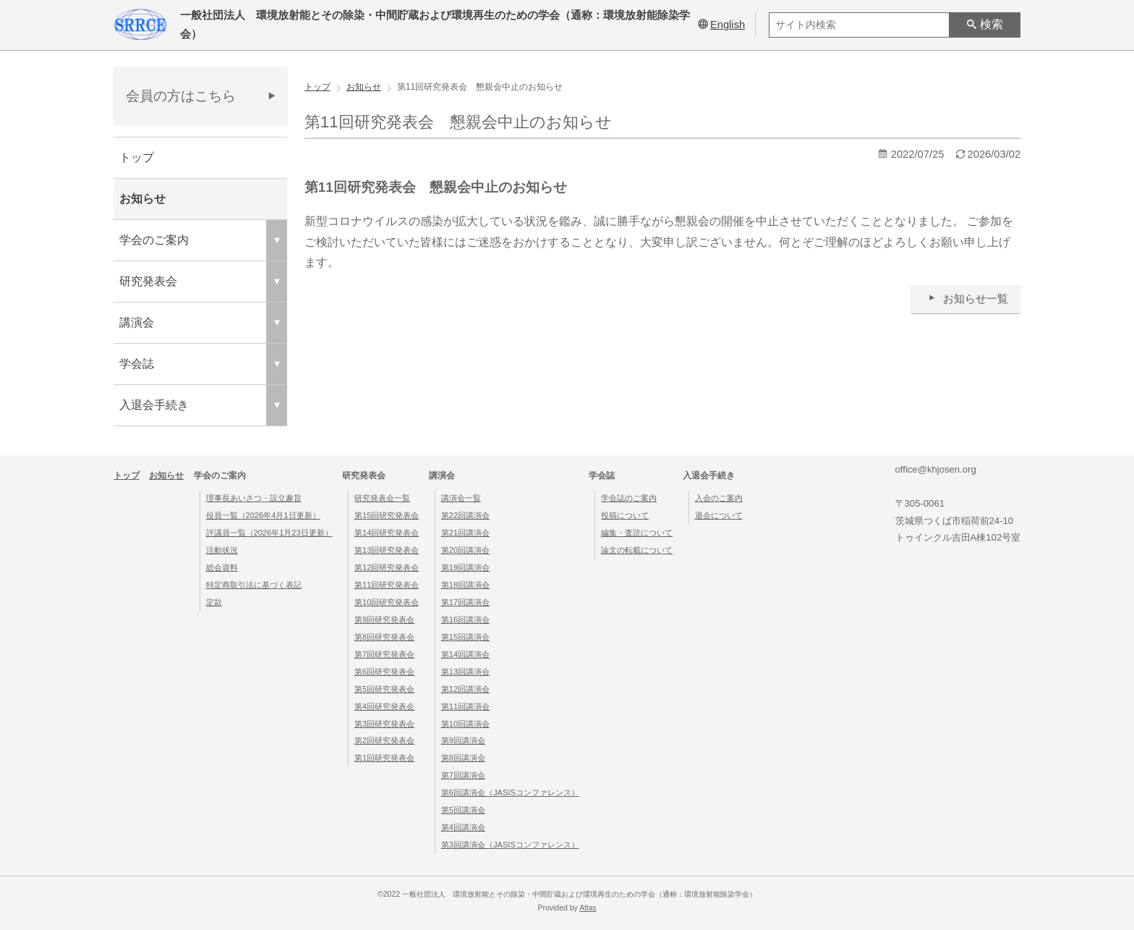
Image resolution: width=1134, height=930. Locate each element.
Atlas (587, 908)
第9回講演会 (463, 740)
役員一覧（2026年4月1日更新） (263, 515)
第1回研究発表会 (384, 757)
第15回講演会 (465, 637)
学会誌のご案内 (629, 498)
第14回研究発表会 (386, 532)
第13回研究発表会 (386, 550)
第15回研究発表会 (386, 515)
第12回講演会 (465, 689)
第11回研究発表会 (386, 584)
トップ (136, 157)
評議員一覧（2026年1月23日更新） (269, 532)
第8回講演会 (463, 757)
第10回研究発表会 (386, 602)
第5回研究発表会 (384, 689)
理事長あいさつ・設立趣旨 (254, 498)
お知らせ (142, 199)
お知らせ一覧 (966, 298)
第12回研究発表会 (386, 567)
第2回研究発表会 (384, 740)
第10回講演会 (465, 723)
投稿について (625, 515)
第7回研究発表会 (384, 654)
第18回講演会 (465, 584)
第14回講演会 (465, 654)
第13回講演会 (465, 671)
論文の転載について (637, 550)
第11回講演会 (465, 706)
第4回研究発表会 (384, 706)
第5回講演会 (463, 810)
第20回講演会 (465, 550)
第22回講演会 (465, 515)
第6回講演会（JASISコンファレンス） (510, 792)
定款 (214, 602)
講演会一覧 (461, 498)
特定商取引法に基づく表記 (254, 584)
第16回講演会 (465, 619)
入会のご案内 (719, 498)
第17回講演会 (465, 602)
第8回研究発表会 (384, 637)
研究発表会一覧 (382, 498)
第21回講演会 (465, 532)
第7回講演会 (463, 775)
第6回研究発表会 (384, 671)
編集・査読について (637, 532)
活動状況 (222, 550)
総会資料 (222, 567)
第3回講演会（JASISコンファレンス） (510, 844)
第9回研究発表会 (384, 619)
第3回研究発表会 (384, 723)
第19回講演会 (465, 567)
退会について (719, 515)
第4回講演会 (463, 827)
